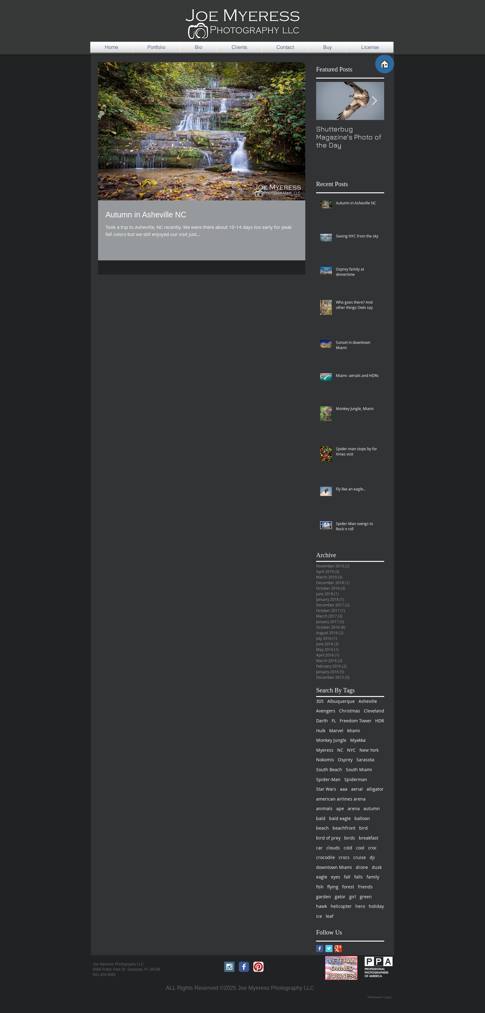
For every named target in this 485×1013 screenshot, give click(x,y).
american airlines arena (341, 799)
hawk (321, 906)
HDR (379, 721)
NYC (351, 750)
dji (372, 857)
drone (362, 867)
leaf (329, 916)
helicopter (341, 906)
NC (340, 750)
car (319, 848)
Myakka (358, 740)
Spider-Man (328, 779)
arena (354, 808)
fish (320, 887)
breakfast (368, 838)
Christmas (349, 711)
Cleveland (374, 711)
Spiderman (355, 779)
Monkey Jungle (331, 740)
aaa (343, 789)
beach (322, 828)
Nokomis (325, 760)
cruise (359, 857)
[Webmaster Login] (379, 997)
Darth (322, 721)
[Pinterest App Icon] (258, 967)
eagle (321, 877)
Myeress (324, 750)
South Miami (359, 769)
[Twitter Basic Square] (329, 948)
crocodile (325, 857)
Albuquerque (341, 701)
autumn (371, 808)
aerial (357, 789)
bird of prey (328, 838)
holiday (376, 906)
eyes (335, 877)
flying (332, 887)
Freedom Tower (355, 721)
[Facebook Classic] (244, 967)
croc (372, 848)
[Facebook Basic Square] (319, 948)
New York (369, 750)
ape (340, 808)
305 (320, 701)
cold (348, 848)
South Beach (329, 769)
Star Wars (326, 789)
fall (347, 877)
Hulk (320, 730)
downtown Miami (334, 867)
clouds (333, 848)
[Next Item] (374, 101)
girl (352, 897)
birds (349, 838)
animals (324, 808)
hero (360, 906)
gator (340, 897)
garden (323, 897)
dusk (377, 867)
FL (334, 721)
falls (358, 877)
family (373, 877)
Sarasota (365, 760)
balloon (362, 818)
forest (348, 887)
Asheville (367, 701)
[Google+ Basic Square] (338, 948)
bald (320, 818)
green (366, 897)
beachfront (344, 828)
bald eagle (340, 818)
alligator (375, 789)
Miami (353, 730)
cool (360, 848)
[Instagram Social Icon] (229, 967)
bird (363, 828)
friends (365, 887)
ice (319, 916)
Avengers (325, 711)
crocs (344, 857)
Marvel (336, 730)
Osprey (345, 760)
